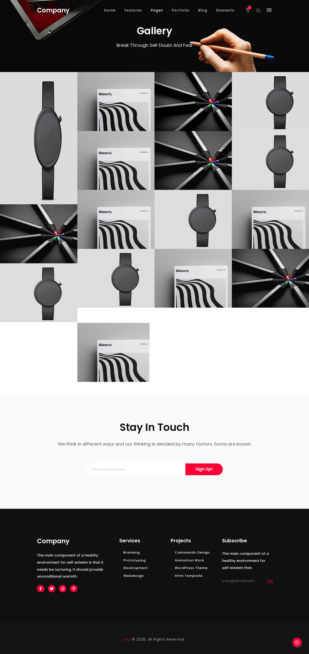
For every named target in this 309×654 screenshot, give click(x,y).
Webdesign (133, 575)
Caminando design (192, 552)
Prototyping (134, 560)
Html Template (188, 575)
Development (135, 568)
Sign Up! (204, 469)
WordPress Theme (191, 568)
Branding (131, 552)
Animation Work (189, 560)
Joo (127, 639)
